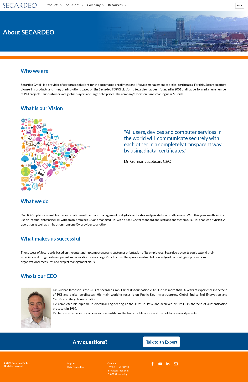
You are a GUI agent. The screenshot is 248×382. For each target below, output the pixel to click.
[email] (175, 364)
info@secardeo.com (118, 370)
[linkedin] (168, 364)
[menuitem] (54, 5)
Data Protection (75, 366)
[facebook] (152, 364)
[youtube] (160, 364)
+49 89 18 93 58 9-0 (118, 366)
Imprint (71, 363)
